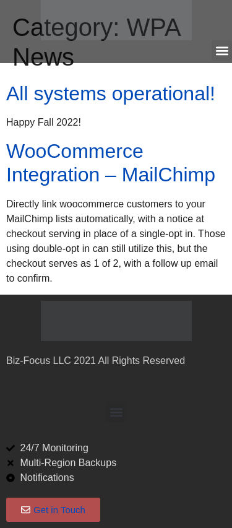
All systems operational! (110, 93)
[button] (222, 50)
